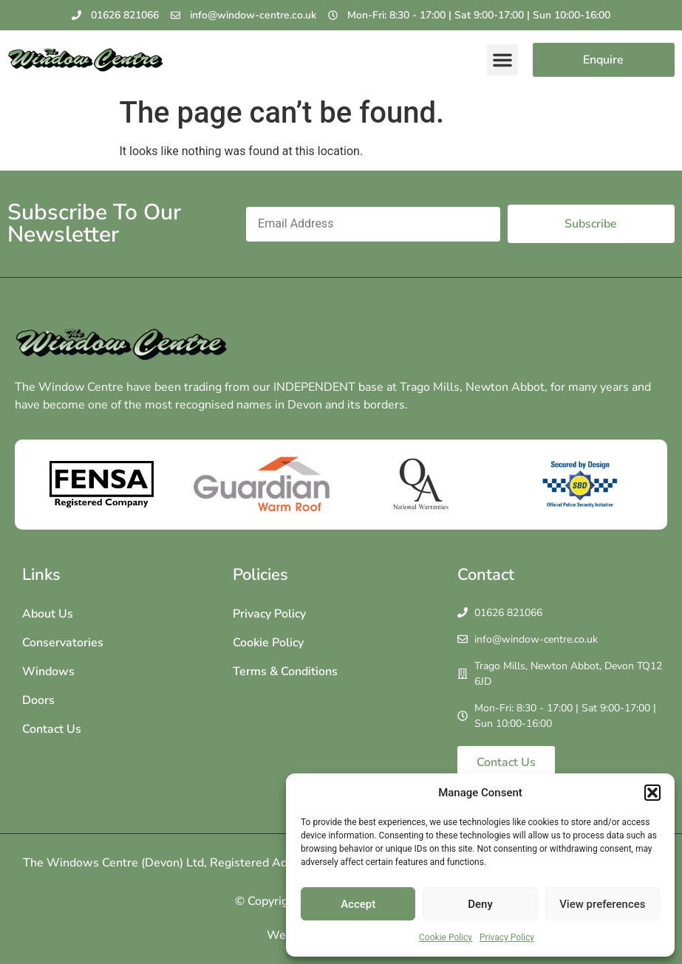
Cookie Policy (445, 937)
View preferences (602, 904)
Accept (358, 904)
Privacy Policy (507, 937)
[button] (652, 792)
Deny (480, 904)
